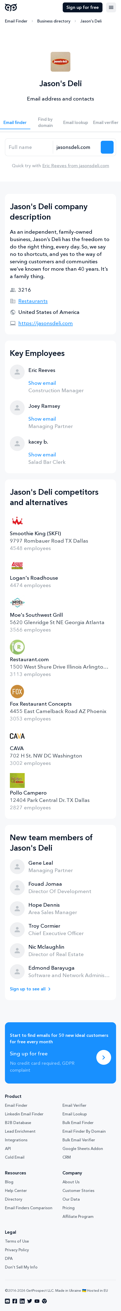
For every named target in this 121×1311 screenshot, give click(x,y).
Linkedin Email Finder (24, 1113)
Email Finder (16, 21)
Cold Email (14, 1157)
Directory (13, 1199)
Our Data (71, 1199)
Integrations (16, 1139)
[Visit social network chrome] (44, 1301)
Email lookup (75, 122)
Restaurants (33, 301)
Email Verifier (74, 1105)
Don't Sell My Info (21, 1267)
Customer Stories (78, 1190)
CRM (66, 1157)
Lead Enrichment (20, 1131)
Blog (9, 1181)
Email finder (15, 122)
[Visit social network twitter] (29, 1301)
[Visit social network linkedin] (22, 1301)
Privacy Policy (17, 1249)
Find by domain (45, 122)
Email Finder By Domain (84, 1131)
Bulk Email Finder (78, 1122)
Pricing (68, 1207)
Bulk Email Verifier (78, 1139)
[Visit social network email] (7, 1301)
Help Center (16, 1190)
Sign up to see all (28, 989)
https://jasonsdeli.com (45, 323)
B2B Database (18, 1122)
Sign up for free (82, 7)
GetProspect (11, 7)
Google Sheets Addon (82, 1148)
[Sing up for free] (103, 1057)
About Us (71, 1181)
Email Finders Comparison (28, 1207)
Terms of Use (17, 1241)
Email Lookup (74, 1113)
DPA (9, 1258)
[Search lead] (107, 147)
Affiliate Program (78, 1216)
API (8, 1148)
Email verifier (106, 122)
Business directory (53, 21)
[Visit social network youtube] (37, 1301)
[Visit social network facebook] (14, 1301)
